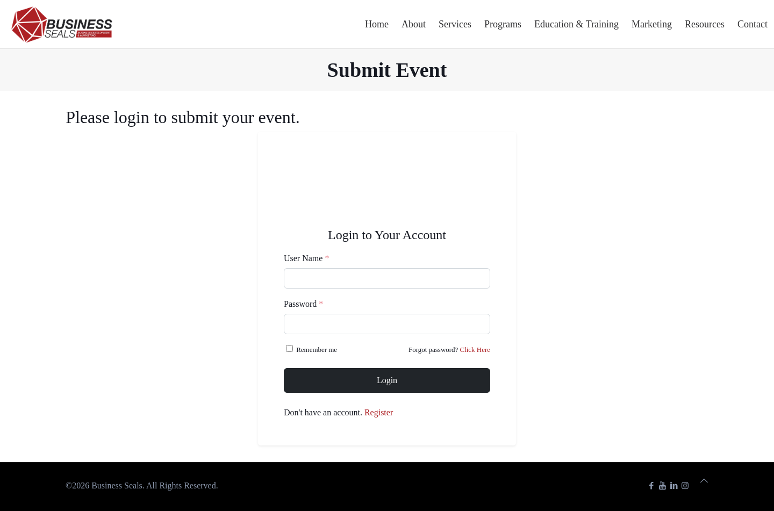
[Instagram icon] (685, 485)
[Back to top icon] (704, 481)
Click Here (475, 350)
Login (387, 380)
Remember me (312, 349)
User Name (306, 258)
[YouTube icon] (662, 485)
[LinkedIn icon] (674, 485)
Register (378, 412)
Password (303, 303)
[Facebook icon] (651, 485)
